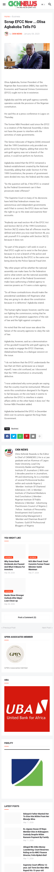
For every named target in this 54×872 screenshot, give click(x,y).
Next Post (46, 628)
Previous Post (9, 628)
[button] (4, 4)
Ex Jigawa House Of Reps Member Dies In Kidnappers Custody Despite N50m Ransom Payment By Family (36, 833)
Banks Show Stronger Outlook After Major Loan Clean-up (14, 598)
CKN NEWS (21, 449)
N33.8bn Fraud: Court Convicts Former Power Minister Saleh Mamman (39, 565)
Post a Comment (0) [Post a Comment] (27, 617)
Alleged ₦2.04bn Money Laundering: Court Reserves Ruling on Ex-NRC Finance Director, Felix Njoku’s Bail (36, 851)
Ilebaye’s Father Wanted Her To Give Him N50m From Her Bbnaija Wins (36, 816)
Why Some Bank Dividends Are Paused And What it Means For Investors (14, 565)
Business (16, 16)
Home (7, 16)
